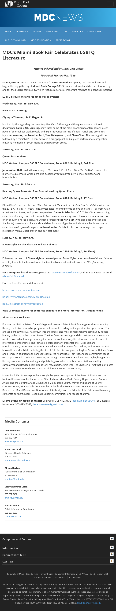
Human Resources (42, 577)
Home (8, 31)
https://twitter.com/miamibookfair (21, 290)
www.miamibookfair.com (66, 272)
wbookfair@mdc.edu (13, 276)
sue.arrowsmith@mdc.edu (17, 460)
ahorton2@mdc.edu (14, 479)
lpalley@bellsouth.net (83, 400)
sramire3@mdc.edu (14, 497)
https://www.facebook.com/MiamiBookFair (26, 296)
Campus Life (94, 31)
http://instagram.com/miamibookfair (22, 303)
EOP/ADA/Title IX (87, 573)
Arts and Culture (56, 31)
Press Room (63, 40)
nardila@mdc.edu (13, 516)
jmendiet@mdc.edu (14, 441)
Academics (22, 31)
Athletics (77, 31)
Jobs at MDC (102, 573)
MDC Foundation (41, 40)
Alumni (37, 31)
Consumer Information (66, 573)
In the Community (15, 40)
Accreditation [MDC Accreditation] (75, 577)
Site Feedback (60, 577)
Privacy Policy (46, 573)
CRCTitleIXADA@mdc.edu (89, 602)
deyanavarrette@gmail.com (48, 404)
